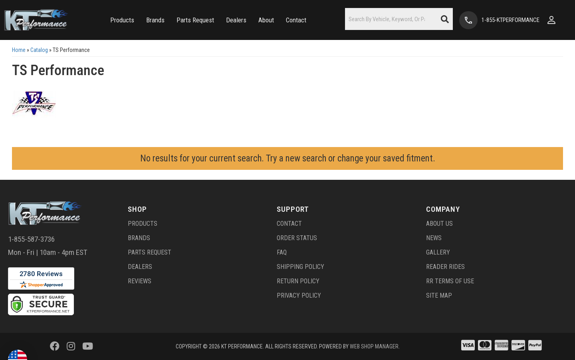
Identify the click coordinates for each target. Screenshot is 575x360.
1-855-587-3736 (31, 239)
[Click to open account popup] (551, 20)
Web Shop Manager (374, 346)
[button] (122, 20)
